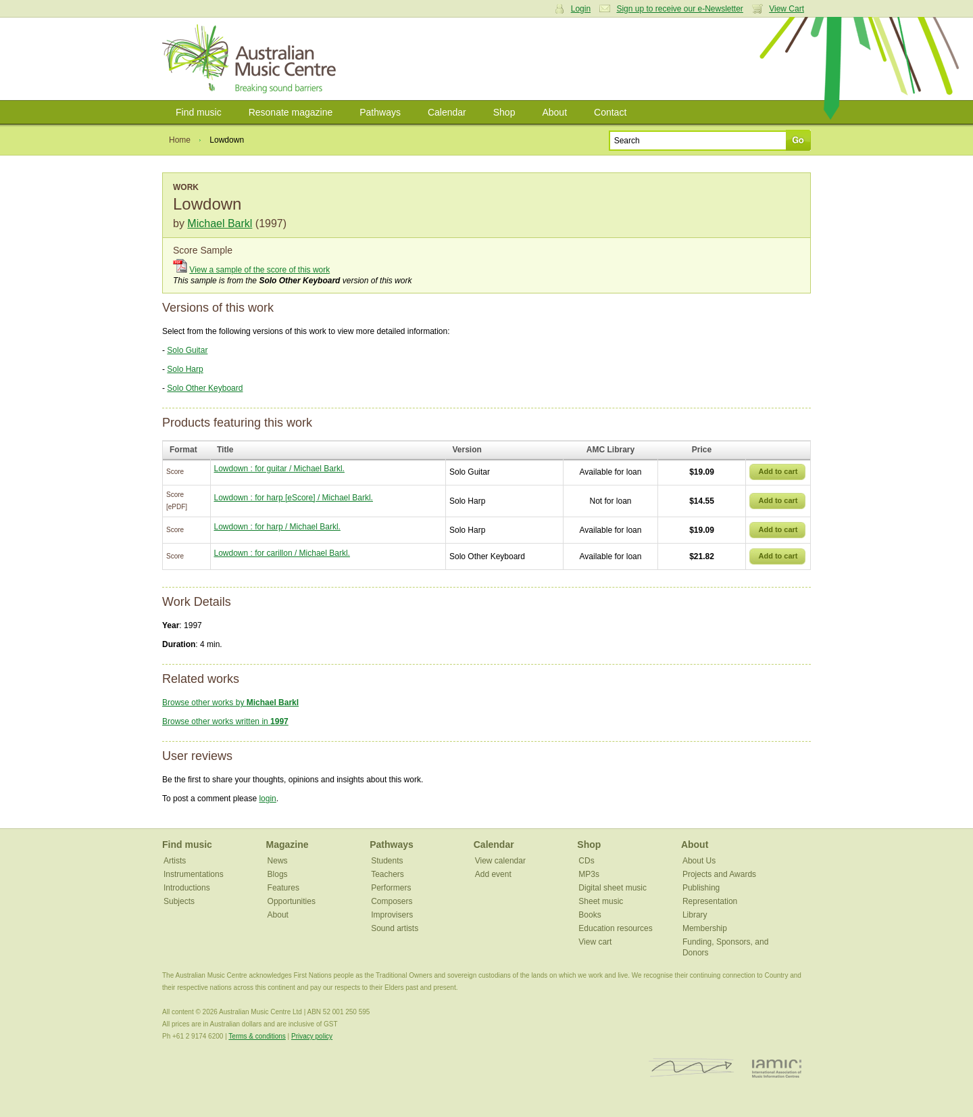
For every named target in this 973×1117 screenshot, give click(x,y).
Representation (709, 901)
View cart (595, 942)
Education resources (615, 928)
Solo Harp (185, 369)
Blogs (278, 874)
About (554, 112)
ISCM (691, 1068)
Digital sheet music (612, 888)
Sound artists (394, 928)
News (278, 860)
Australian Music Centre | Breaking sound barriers (251, 58)
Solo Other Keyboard (205, 388)
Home (180, 140)
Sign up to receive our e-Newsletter (679, 9)
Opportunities (292, 901)
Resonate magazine (291, 112)
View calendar (500, 860)
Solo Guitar (187, 350)
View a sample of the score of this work (259, 270)
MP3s (588, 874)
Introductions (187, 888)
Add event (493, 874)
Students (387, 860)
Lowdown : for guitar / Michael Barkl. (279, 468)
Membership (704, 928)
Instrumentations (194, 874)
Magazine (287, 844)
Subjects (179, 901)
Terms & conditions (256, 1036)
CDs (586, 860)
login (267, 798)
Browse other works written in (225, 721)
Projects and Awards (719, 874)
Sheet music (600, 901)
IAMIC (776, 1068)
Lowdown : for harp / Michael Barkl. (277, 526)
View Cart (786, 9)
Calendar (447, 112)
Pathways (380, 112)
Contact (610, 112)
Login (581, 9)
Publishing (701, 888)
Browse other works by (230, 702)
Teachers (387, 874)
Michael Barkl (219, 223)
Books (589, 915)
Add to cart (777, 471)
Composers (391, 901)
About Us (699, 860)
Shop (504, 112)
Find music (199, 112)
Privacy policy (311, 1036)
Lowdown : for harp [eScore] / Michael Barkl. (293, 497)
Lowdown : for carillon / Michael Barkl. (282, 553)
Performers (391, 888)
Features (283, 888)
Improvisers (392, 915)
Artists (175, 860)
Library (694, 915)
